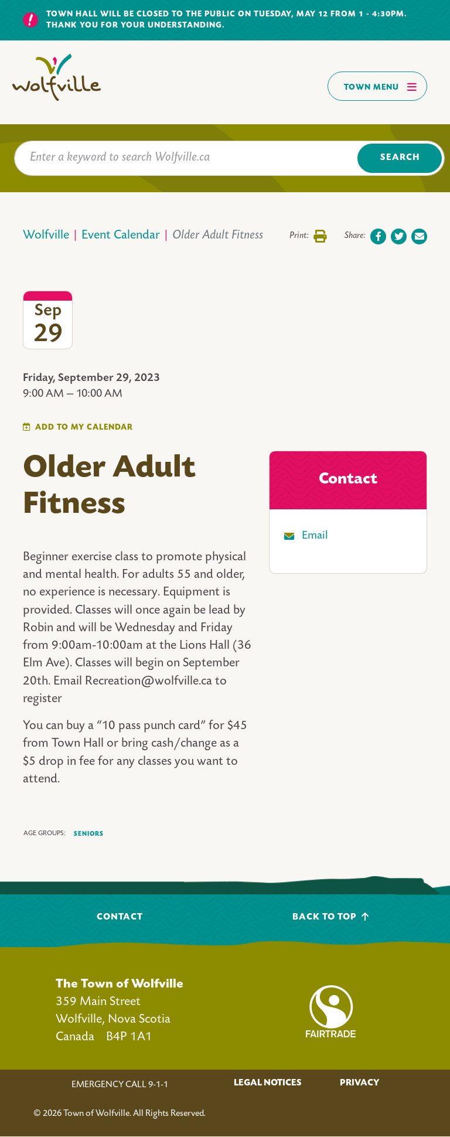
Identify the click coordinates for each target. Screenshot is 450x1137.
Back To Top (330, 917)
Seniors (89, 834)
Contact (120, 917)
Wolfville (46, 236)
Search (400, 158)
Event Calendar (120, 236)
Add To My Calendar (84, 427)
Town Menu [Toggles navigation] (380, 86)
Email (315, 536)
